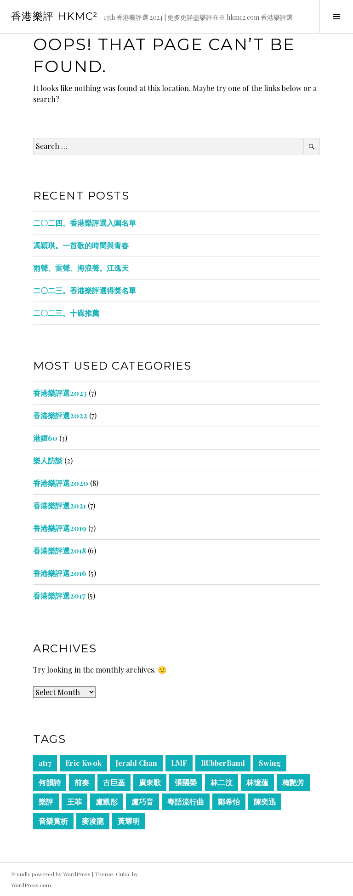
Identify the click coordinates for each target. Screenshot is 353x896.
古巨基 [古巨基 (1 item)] (114, 782)
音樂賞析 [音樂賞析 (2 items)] (53, 821)
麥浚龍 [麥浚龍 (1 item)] (93, 821)
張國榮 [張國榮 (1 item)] (186, 782)
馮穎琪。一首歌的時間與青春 (81, 245)
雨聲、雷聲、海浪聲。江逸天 (81, 268)
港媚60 (45, 438)
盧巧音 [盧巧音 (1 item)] (142, 801)
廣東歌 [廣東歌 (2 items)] (150, 782)
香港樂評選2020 (60, 483)
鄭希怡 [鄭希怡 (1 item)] (229, 801)
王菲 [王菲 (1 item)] (74, 801)
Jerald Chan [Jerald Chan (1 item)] (136, 763)
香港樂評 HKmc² (54, 16)
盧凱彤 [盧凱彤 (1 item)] (107, 801)
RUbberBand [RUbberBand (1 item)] (223, 763)
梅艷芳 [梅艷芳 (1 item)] (293, 782)
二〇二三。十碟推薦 (66, 313)
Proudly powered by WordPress (51, 874)
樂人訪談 (48, 460)
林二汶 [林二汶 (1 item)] (222, 782)
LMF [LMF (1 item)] (179, 763)
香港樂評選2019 (59, 528)
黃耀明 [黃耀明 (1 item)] (129, 821)
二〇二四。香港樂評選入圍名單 (84, 223)
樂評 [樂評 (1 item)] (46, 801)
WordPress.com (31, 885)
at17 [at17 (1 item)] (45, 763)
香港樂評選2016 (59, 573)
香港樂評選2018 (59, 550)
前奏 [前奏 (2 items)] (81, 782)
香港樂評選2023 (60, 393)
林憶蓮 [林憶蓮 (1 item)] (257, 782)
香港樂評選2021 (59, 505)
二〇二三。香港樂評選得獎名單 (84, 290)
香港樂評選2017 (59, 595)
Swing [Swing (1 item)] (270, 763)
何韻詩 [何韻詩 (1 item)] (50, 782)
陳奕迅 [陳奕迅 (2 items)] (265, 801)
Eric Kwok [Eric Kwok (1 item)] (83, 763)
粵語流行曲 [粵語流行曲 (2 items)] (185, 801)
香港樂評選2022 (60, 415)
